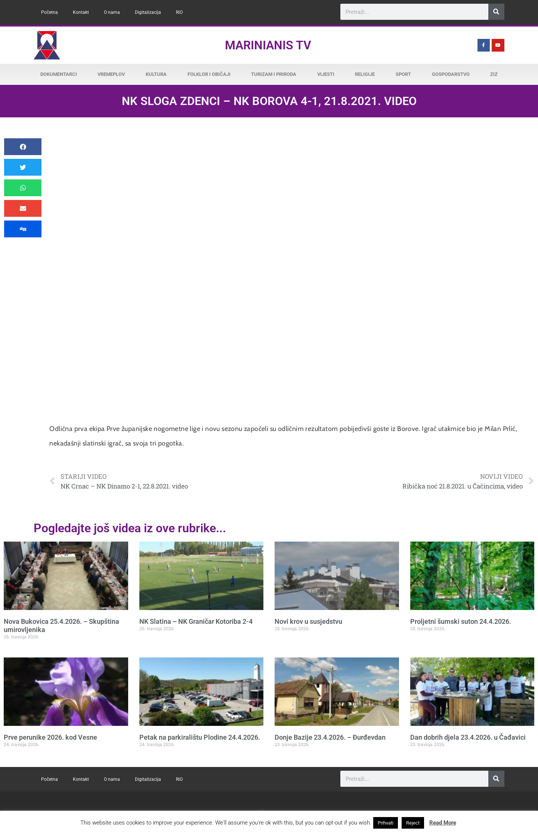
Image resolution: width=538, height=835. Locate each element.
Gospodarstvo (451, 74)
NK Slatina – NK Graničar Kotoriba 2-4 (196, 621)
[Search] (496, 12)
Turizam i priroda (273, 74)
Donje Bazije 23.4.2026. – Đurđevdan (330, 737)
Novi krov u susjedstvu (308, 621)
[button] (22, 146)
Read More (442, 822)
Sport (403, 74)
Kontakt (81, 12)
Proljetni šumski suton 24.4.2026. (460, 621)
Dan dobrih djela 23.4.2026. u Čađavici (468, 737)
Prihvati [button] (385, 823)
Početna (49, 12)
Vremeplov (111, 74)
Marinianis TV (268, 45)
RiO (179, 12)
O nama (112, 12)
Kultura (156, 74)
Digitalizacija (148, 12)
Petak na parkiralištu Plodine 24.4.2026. (199, 737)
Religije (365, 74)
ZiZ (494, 74)
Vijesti (325, 74)
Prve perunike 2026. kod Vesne (50, 737)
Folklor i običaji (209, 74)
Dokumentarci (58, 74)
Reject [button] (413, 823)
